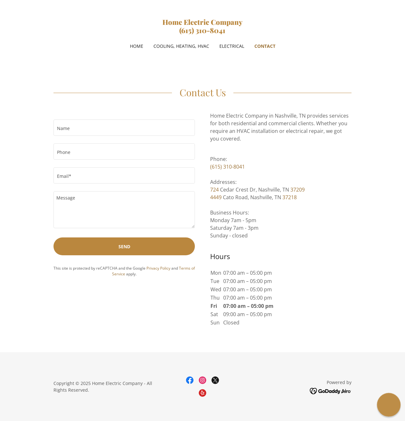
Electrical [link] (231, 46)
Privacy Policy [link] (158, 268)
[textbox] (124, 128)
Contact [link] (264, 46)
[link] (202, 31)
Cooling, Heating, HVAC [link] (181, 46)
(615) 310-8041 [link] (227, 166)
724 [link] (214, 189)
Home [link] (136, 46)
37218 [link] (289, 197)
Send (124, 246)
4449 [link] (216, 197)
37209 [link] (297, 189)
